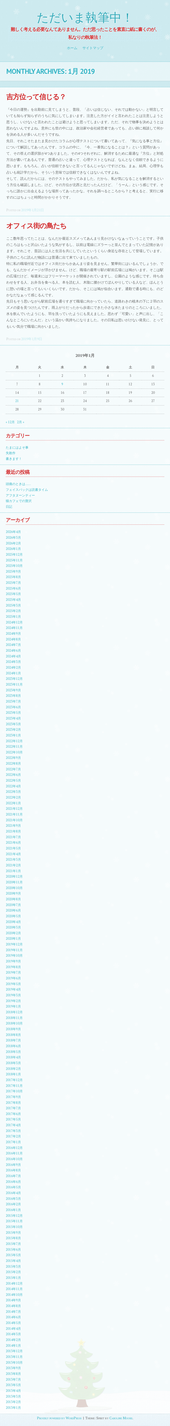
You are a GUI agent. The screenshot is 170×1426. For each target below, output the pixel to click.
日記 (9, 507)
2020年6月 (13, 910)
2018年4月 (13, 1057)
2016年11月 (14, 1153)
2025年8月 (13, 577)
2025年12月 (14, 554)
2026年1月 (13, 549)
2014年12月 (14, 1283)
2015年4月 (13, 1261)
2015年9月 (13, 1232)
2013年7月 (13, 1379)
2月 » (20, 422)
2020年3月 (13, 927)
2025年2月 (13, 611)
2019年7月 (13, 972)
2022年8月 (13, 763)
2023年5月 (13, 713)
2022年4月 (13, 786)
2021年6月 (13, 842)
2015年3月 (13, 1266)
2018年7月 (13, 1040)
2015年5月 (13, 1255)
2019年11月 (14, 950)
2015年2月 (13, 1272)
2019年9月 (13, 961)
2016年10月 (14, 1159)
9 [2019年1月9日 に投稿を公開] (62, 384)
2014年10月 (14, 1295)
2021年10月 (14, 820)
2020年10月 (14, 888)
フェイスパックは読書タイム (27, 490)
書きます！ (14, 459)
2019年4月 (13, 989)
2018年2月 (13, 1069)
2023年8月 (13, 696)
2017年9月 (13, 1097)
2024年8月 (13, 639)
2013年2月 (13, 1402)
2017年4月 (13, 1125)
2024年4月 (13, 656)
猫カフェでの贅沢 (19, 501)
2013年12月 (14, 1351)
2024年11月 (14, 628)
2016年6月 (13, 1182)
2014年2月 (13, 1340)
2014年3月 (13, 1334)
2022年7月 (13, 769)
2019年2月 (13, 1001)
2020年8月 (13, 899)
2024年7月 (13, 645)
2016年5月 (13, 1187)
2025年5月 (13, 594)
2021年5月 (13, 848)
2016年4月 (13, 1193)
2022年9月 (13, 758)
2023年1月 (13, 735)
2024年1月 (13, 673)
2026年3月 (13, 537)
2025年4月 (13, 600)
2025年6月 (13, 588)
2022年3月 (13, 792)
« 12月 (10, 422)
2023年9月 (13, 690)
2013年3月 (13, 1396)
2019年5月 (13, 984)
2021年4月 (13, 854)
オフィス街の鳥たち (36, 225)
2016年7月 (13, 1176)
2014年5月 (13, 1323)
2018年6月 (13, 1046)
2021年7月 (13, 837)
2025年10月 (14, 566)
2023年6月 (13, 707)
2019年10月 (14, 955)
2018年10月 (14, 1023)
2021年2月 (13, 865)
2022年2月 (13, 797)
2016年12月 (14, 1148)
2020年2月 (13, 933)
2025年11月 (14, 560)
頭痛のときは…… (18, 484)
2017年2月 (13, 1136)
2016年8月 (13, 1170)
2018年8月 (13, 1035)
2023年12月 (14, 679)
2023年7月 (13, 701)
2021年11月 (14, 814)
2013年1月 (13, 1408)
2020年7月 (13, 905)
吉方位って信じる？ (36, 96)
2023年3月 (13, 724)
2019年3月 (13, 995)
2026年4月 (13, 532)
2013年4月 (13, 1391)
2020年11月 (14, 882)
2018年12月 (14, 1012)
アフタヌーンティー (20, 495)
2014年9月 (13, 1300)
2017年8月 (13, 1103)
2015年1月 (13, 1278)
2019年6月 (13, 978)
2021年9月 (13, 825)
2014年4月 (13, 1328)
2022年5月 (13, 780)
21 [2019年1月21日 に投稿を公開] (17, 401)
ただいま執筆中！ (85, 18)
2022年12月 (14, 741)
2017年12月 (14, 1080)
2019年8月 (13, 967)
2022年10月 (14, 752)
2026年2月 (13, 543)
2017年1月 (13, 1142)
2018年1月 (13, 1074)
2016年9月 (13, 1165)
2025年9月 (13, 571)
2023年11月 (14, 684)
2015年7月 (13, 1244)
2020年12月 (14, 876)
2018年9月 (13, 1029)
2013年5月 (13, 1385)
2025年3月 (13, 605)
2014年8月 (13, 1306)
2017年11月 (14, 1086)
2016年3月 (13, 1199)
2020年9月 (13, 893)
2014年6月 (13, 1317)
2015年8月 (13, 1238)
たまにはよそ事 (17, 447)
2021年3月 (13, 859)
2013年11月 (14, 1357)
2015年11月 (14, 1221)
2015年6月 (13, 1249)
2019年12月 (14, 944)
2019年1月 (13, 1006)
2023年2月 (13, 729)
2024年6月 (13, 650)
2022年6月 (13, 775)
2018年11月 (14, 1018)
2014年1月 (13, 1345)
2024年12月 (14, 622)
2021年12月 (14, 809)
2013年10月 (14, 1362)
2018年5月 (13, 1052)
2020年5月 (13, 916)
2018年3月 (13, 1063)
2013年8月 (13, 1374)
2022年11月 (14, 746)
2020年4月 (13, 922)
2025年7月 (13, 583)
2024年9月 (13, 633)
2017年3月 (13, 1131)
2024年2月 (13, 667)
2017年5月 (13, 1119)
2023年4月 (13, 718)
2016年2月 (13, 1204)
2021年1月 (13, 871)
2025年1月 (13, 616)
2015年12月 (14, 1216)
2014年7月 (13, 1312)
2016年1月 (13, 1210)
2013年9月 (13, 1368)
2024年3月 (13, 662)
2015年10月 (14, 1227)
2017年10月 (14, 1091)
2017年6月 (13, 1114)
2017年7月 (13, 1108)
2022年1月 (13, 803)
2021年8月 (13, 831)
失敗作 (10, 453)
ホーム (72, 47)
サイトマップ (92, 47)
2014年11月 (14, 1289)
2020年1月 (13, 938)
